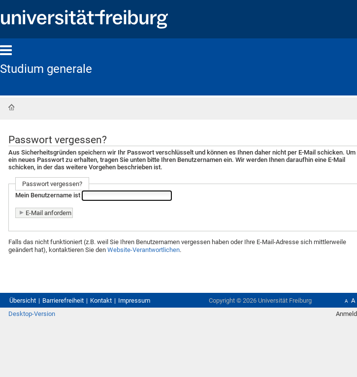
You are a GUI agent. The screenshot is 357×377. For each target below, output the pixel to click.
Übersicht (22, 300)
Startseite (11, 107)
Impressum (134, 300)
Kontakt (101, 300)
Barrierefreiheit (63, 300)
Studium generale (46, 69)
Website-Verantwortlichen (143, 249)
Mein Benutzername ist (47, 195)
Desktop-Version (31, 313)
